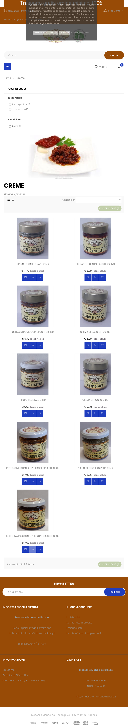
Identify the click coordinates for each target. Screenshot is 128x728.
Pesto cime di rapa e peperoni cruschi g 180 (32, 468)
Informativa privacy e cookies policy (23, 680)
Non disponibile (21, 104)
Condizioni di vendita (15, 675)
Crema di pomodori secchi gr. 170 (33, 332)
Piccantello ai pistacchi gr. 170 (95, 264)
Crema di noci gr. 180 (95, 400)
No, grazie (64, 32)
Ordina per (68, 200)
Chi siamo (8, 670)
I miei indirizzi (74, 628)
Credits (92, 715)
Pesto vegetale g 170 (33, 400)
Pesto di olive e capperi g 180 (95, 468)
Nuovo (17, 126)
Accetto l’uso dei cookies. (45, 32)
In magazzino (20, 109)
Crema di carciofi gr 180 (95, 332)
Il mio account (79, 607)
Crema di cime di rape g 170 (32, 264)
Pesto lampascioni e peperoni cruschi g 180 (32, 536)
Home (7, 78)
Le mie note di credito (79, 622)
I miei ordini (73, 617)
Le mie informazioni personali (83, 633)
